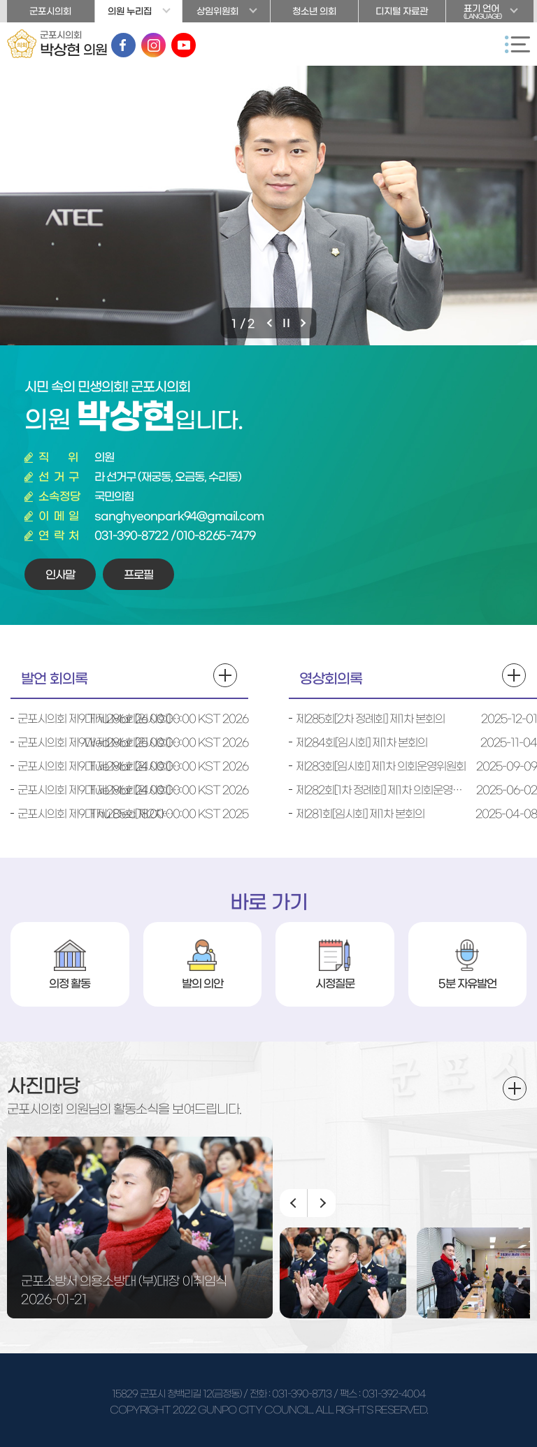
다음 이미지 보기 (322, 1203)
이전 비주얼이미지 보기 (271, 323)
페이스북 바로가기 (123, 45)
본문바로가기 (0, 0)
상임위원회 (217, 11)
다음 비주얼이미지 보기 (304, 323)
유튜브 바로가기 (183, 45)
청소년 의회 (314, 11)
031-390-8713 (301, 1394)
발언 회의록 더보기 (225, 675)
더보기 (515, 1088)
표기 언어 (490, 13)
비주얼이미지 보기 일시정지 (288, 323)
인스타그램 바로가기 (153, 45)
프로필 (138, 574)
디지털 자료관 (401, 11)
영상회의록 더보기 (514, 675)
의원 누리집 (130, 11)
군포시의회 (50, 11)
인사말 (60, 574)
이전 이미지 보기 (294, 1203)
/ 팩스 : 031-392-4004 (379, 1394)
